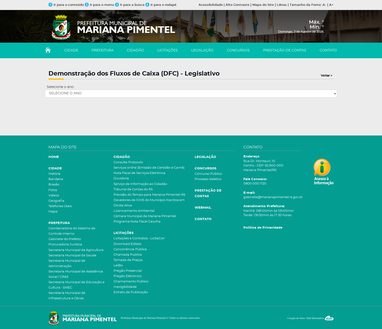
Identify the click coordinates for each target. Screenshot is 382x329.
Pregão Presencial (128, 270)
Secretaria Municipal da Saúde (72, 255)
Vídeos (53, 195)
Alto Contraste (237, 5)
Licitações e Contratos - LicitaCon (139, 238)
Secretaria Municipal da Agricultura (76, 250)
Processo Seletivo (208, 179)
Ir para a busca (129, 5)
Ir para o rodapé (160, 5)
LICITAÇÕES (167, 50)
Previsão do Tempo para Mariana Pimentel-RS (149, 194)
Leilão (118, 265)
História (54, 173)
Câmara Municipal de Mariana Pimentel (145, 216)
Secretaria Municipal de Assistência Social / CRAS (75, 274)
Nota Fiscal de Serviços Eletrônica (139, 173)
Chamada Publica (128, 254)
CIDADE (71, 50)
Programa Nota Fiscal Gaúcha (137, 221)
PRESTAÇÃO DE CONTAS (284, 50)
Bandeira (55, 179)
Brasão (53, 184)
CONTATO (328, 50)
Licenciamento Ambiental (134, 211)
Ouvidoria (121, 178)
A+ (331, 5)
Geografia (56, 201)
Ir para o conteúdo (66, 5)
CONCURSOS (238, 50)
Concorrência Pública (130, 249)
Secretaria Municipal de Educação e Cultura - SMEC (76, 285)
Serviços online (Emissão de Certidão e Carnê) (149, 167)
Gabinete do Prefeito (64, 239)
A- (324, 5)
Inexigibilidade (125, 287)
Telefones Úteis (60, 206)
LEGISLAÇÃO (202, 50)
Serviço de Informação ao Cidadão (140, 184)
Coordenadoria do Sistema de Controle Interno (71, 231)
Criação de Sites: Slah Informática (310, 318)
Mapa (52, 211)
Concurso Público (208, 173)
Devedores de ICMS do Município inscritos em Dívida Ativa (149, 203)
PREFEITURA (103, 50)
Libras (282, 5)
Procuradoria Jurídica (65, 244)
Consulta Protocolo (128, 162)
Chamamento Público (131, 281)
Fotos (52, 190)
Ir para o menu (100, 5)
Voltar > (326, 75)
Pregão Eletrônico (128, 276)
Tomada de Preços (128, 260)
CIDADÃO (135, 50)
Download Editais (127, 244)
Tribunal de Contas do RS (133, 189)
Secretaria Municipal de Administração (66, 263)
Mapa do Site (263, 5)
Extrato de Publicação (131, 292)
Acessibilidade (211, 5)
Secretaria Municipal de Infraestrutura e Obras (66, 295)
